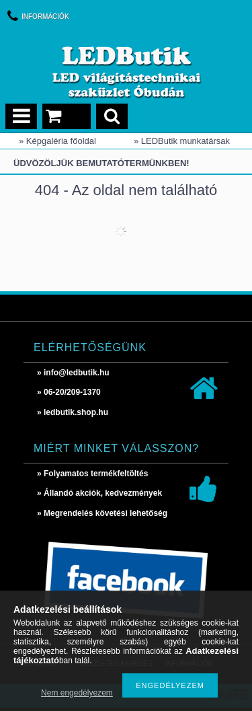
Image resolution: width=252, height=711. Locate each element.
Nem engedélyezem (77, 693)
